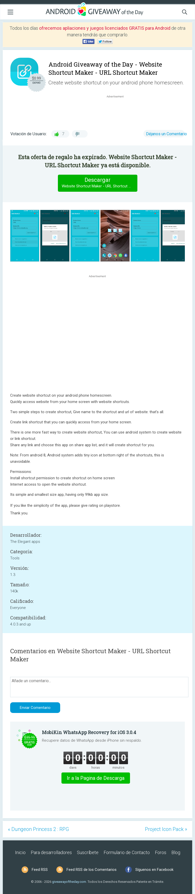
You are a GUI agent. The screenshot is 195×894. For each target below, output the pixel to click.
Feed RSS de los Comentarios (92, 869)
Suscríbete (88, 852)
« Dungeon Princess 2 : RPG (38, 829)
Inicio (20, 852)
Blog (175, 852)
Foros (160, 852)
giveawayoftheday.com (69, 882)
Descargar (99, 183)
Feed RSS (40, 869)
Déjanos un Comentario (166, 133)
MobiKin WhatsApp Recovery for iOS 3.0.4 (89, 732)
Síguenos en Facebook (154, 869)
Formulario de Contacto (127, 852)
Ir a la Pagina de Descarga (95, 778)
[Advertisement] (118, 111)
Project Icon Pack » (166, 829)
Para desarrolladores (51, 852)
